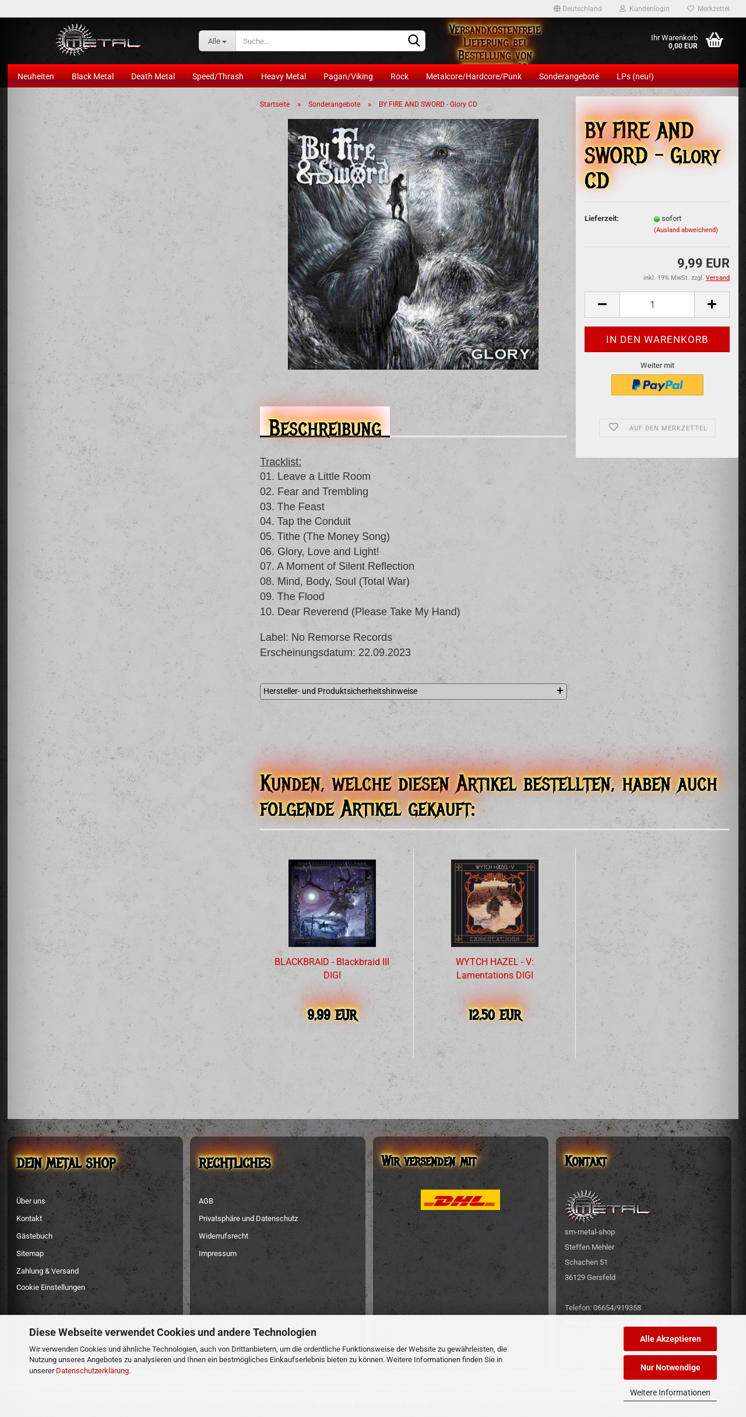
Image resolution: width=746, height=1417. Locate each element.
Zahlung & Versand (47, 1271)
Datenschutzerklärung (92, 1370)
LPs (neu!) (635, 76)
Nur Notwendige (671, 1367)
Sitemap (30, 1253)
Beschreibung (325, 425)
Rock (399, 76)
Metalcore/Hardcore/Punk (474, 76)
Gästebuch (34, 1236)
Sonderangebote (569, 76)
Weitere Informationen (670, 1392)
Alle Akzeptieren (670, 1339)
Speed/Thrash (218, 76)
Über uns (30, 1201)
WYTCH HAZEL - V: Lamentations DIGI (495, 968)
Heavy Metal (283, 76)
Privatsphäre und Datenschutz (248, 1218)
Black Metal (93, 76)
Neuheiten (35, 76)
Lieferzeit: (602, 218)
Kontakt (29, 1218)
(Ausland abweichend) (686, 230)
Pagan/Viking (348, 76)
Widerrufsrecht (223, 1236)
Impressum (218, 1253)
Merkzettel (708, 9)
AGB (206, 1201)
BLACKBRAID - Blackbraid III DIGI (332, 968)
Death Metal (153, 76)
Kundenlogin (645, 9)
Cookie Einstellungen (50, 1287)
